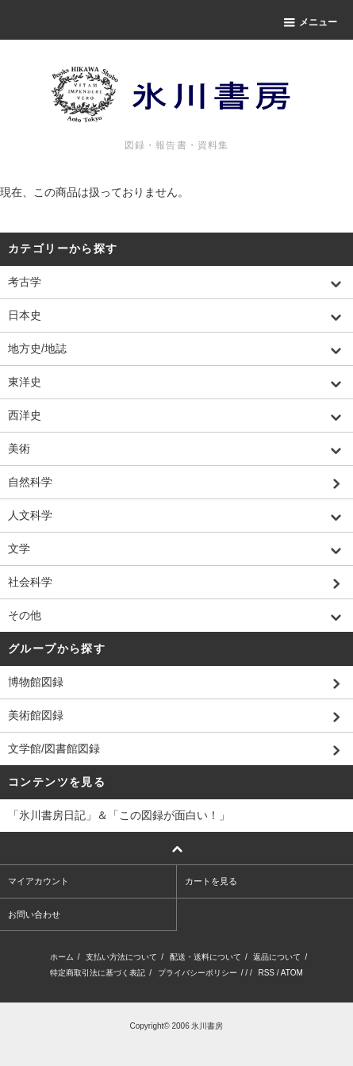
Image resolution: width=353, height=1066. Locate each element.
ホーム (62, 956)
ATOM (292, 972)
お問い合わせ (34, 914)
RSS (266, 972)
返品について (277, 956)
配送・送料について (205, 956)
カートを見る (211, 881)
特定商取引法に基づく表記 (97, 972)
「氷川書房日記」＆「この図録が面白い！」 (119, 815)
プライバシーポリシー (197, 972)
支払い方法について (121, 956)
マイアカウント (38, 881)
